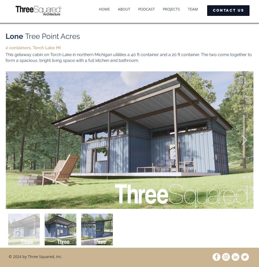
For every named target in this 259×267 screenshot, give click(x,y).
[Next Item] (244, 140)
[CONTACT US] (228, 10)
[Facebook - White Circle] (216, 257)
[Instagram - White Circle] (226, 257)
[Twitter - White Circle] (245, 257)
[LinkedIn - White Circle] (235, 257)
